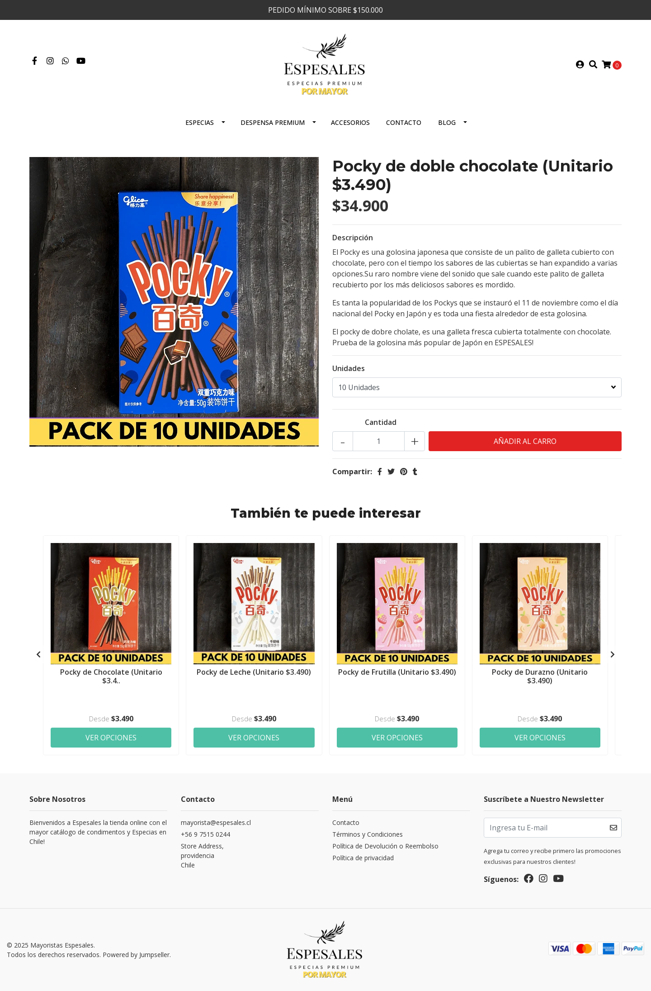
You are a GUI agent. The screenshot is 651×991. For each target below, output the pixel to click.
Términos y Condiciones (367, 834)
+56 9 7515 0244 (205, 834)
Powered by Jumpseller (136, 954)
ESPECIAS (199, 122)
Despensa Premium (273, 122)
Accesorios (350, 122)
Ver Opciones (111, 738)
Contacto (403, 122)
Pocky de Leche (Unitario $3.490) (254, 672)
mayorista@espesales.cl (216, 822)
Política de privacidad (363, 857)
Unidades (348, 368)
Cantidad (380, 422)
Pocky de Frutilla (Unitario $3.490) (397, 672)
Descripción (352, 238)
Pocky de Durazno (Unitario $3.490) (540, 676)
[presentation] (38, 654)
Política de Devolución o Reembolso (385, 846)
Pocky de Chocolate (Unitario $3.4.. (111, 676)
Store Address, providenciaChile (202, 855)
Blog (447, 122)
